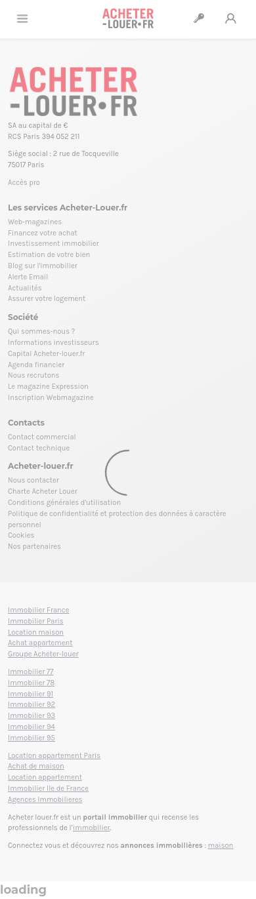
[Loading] (128, 449)
